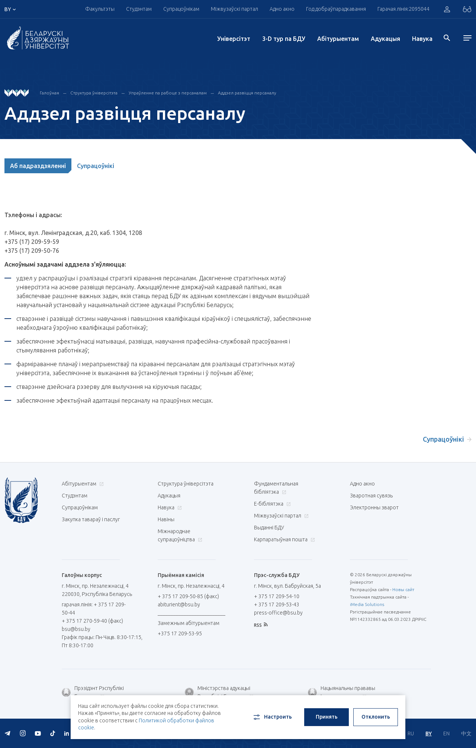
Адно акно (282, 9)
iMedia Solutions (367, 604)
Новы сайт (403, 589)
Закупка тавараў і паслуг (91, 519)
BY (428, 733)
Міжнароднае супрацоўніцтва (180, 535)
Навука (422, 38)
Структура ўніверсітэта (94, 92)
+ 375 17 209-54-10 (276, 596)
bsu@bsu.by (76, 629)
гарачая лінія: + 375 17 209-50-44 (94, 609)
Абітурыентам (338, 38)
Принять (327, 717)
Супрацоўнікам (181, 9)
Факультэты (100, 9)
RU (411, 733)
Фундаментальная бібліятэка (276, 488)
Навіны (166, 519)
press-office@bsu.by (278, 613)
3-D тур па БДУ (283, 38)
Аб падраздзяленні (38, 165)
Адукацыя (385, 38)
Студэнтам (139, 9)
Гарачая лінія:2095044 (403, 9)
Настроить (272, 717)
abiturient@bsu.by (179, 604)
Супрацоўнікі (95, 165)
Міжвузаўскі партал (234, 9)
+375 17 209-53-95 (180, 633)
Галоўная (49, 92)
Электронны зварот (374, 507)
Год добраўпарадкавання (336, 9)
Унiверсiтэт (233, 38)
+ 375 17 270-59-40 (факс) (92, 621)
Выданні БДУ (269, 528)
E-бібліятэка (271, 504)
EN (446, 733)
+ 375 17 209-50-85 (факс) (188, 596)
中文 (466, 733)
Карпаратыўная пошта (283, 539)
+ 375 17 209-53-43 (276, 604)
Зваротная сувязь (371, 496)
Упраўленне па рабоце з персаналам (168, 92)
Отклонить (375, 717)
